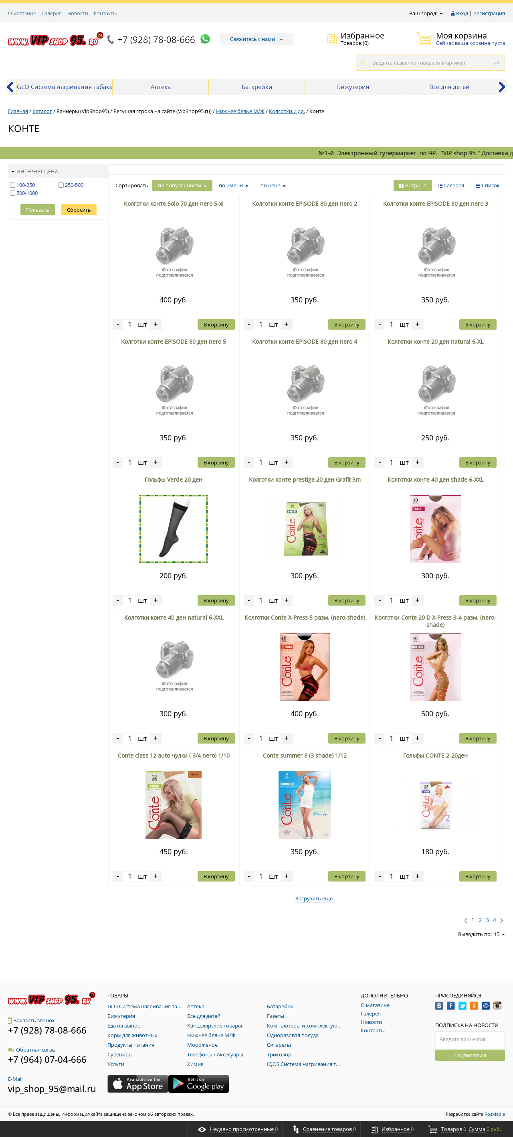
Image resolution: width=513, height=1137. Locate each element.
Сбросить (79, 209)
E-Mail (15, 1078)
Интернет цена (34, 171)
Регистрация (489, 13)
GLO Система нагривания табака (65, 87)
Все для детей (449, 87)
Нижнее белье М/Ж (240, 111)
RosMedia (495, 1114)
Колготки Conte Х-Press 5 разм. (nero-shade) (304, 617)
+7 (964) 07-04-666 (47, 1059)
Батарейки (257, 87)
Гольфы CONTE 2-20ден (435, 755)
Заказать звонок (31, 1020)
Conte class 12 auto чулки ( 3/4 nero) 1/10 (174, 755)
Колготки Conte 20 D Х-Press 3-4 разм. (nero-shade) (435, 621)
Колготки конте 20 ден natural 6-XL (435, 341)
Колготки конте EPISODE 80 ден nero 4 (304, 341)
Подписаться (470, 1055)
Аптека (161, 87)
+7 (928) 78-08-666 (156, 39)
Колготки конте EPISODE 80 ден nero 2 (304, 203)
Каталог (42, 111)
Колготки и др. (287, 111)
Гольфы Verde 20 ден (173, 479)
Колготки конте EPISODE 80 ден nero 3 (435, 203)
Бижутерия (353, 87)
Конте (316, 111)
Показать (37, 209)
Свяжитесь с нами (256, 39)
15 (499, 934)
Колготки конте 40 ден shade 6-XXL (435, 479)
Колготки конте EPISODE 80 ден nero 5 (173, 341)
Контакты (105, 13)
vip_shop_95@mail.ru (52, 1088)
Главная (18, 111)
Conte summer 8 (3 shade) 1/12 (305, 755)
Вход (462, 13)
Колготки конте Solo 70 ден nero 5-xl (174, 203)
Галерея (52, 13)
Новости (77, 13)
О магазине (22, 13)
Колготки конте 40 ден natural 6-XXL (173, 617)
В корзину (216, 324)
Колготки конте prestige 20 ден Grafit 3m (305, 479)
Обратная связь (31, 1049)
